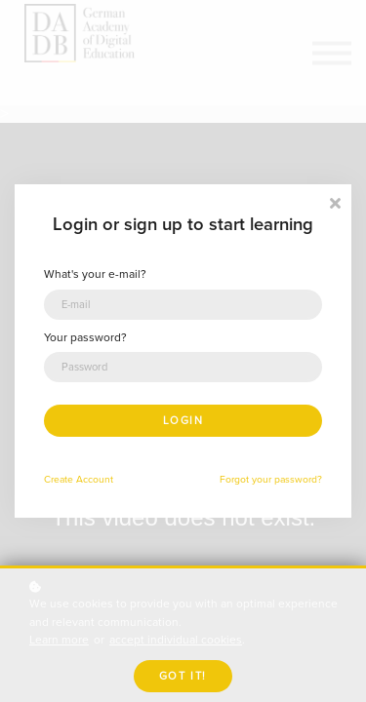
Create (58, 479)
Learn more (59, 640)
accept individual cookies (175, 640)
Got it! (183, 676)
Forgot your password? (271, 479)
